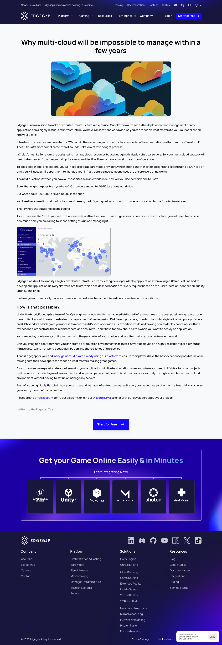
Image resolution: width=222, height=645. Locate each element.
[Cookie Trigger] (140, 639)
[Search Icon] (189, 5)
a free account (43, 398)
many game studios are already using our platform (85, 356)
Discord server (102, 398)
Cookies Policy (165, 639)
